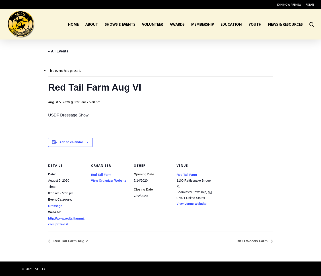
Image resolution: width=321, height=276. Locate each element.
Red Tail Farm (101, 174)
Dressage (55, 206)
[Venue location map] (242, 184)
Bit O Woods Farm (253, 241)
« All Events (58, 51)
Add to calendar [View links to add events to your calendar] (71, 142)
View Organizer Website (108, 180)
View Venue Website (191, 203)
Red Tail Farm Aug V (70, 241)
